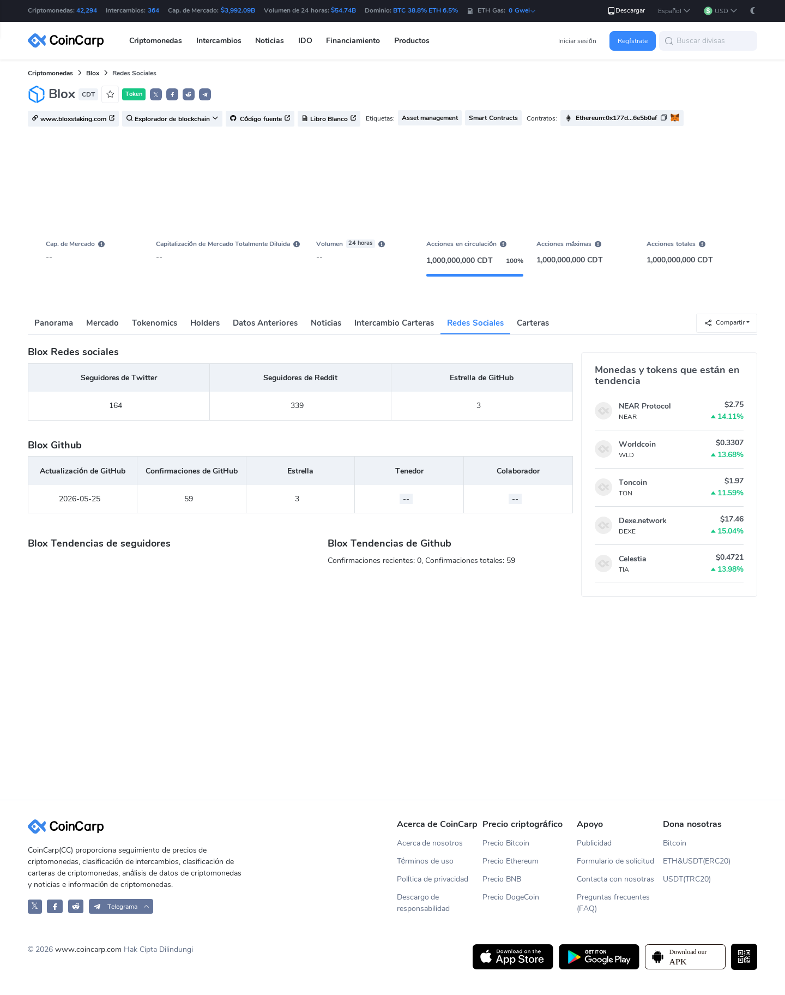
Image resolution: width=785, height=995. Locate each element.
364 (153, 10)
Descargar (626, 10)
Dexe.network (643, 521)
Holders (205, 322)
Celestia (633, 559)
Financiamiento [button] (353, 40)
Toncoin (633, 482)
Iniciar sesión (577, 41)
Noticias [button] (269, 40)
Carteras (533, 322)
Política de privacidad (433, 879)
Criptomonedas (50, 73)
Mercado (102, 322)
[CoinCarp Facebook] (55, 906)
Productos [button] (412, 40)
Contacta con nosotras (615, 879)
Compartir (724, 322)
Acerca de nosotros (430, 843)
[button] (674, 11)
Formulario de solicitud (615, 861)
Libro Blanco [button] (329, 119)
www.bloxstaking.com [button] (73, 119)
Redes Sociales (475, 322)
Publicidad (594, 843)
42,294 (86, 10)
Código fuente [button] (260, 119)
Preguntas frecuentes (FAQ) (613, 903)
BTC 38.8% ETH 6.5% (425, 10)
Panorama (53, 322)
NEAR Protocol (645, 406)
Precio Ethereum (510, 861)
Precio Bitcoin (505, 843)
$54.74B (343, 10)
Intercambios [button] (218, 40)
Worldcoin (637, 444)
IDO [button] (305, 40)
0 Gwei (522, 10)
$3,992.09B (238, 10)
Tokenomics (154, 322)
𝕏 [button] (156, 95)
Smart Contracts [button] (493, 117)
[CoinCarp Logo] (69, 41)
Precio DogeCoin (510, 897)
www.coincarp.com (88, 949)
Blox (92, 73)
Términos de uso (425, 861)
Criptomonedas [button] (155, 40)
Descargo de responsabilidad (423, 903)
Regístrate (632, 41)
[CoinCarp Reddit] (76, 906)
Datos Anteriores (265, 322)
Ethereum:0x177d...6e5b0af (616, 117)
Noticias (326, 322)
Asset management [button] (430, 117)
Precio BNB (501, 879)
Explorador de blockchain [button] (172, 119)
